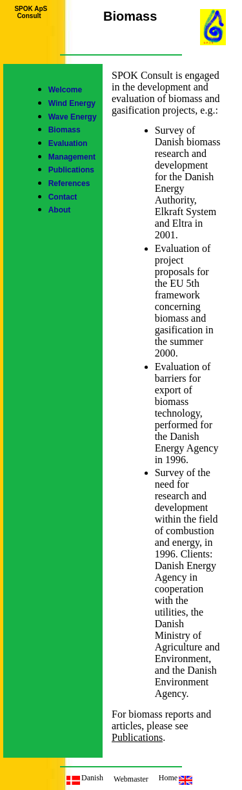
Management (72, 156)
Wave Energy (72, 116)
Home (175, 777)
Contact (62, 197)
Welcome (65, 89)
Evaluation (68, 143)
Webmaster (131, 779)
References (69, 183)
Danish (84, 777)
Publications (71, 169)
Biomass (64, 129)
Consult (29, 15)
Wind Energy (72, 103)
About (59, 209)
